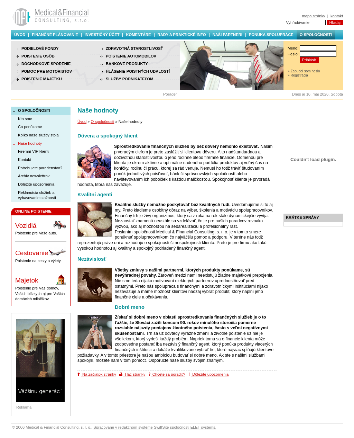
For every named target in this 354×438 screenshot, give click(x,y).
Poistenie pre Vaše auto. (40, 227)
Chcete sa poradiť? (167, 374)
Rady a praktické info (182, 35)
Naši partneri (227, 35)
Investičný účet (102, 35)
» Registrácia (298, 75)
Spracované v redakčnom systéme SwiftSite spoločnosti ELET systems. (154, 427)
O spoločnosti (316, 35)
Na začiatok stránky (96, 374)
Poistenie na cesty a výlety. (40, 255)
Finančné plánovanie (55, 35)
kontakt (336, 16)
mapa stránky (313, 16)
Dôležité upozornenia (208, 374)
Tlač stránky (132, 374)
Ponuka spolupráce (271, 35)
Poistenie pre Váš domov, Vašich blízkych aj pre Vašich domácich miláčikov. (40, 287)
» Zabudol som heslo (304, 71)
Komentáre (138, 35)
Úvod (19, 35)
